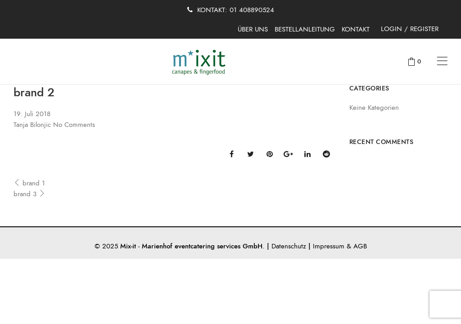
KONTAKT (356, 29)
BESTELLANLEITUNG (305, 29)
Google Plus (288, 154)
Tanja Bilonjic (32, 124)
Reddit (326, 154)
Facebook (232, 154)
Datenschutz (288, 246)
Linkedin (307, 154)
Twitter (250, 154)
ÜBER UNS (253, 29)
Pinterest (270, 154)
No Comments (74, 124)
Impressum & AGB (340, 246)
